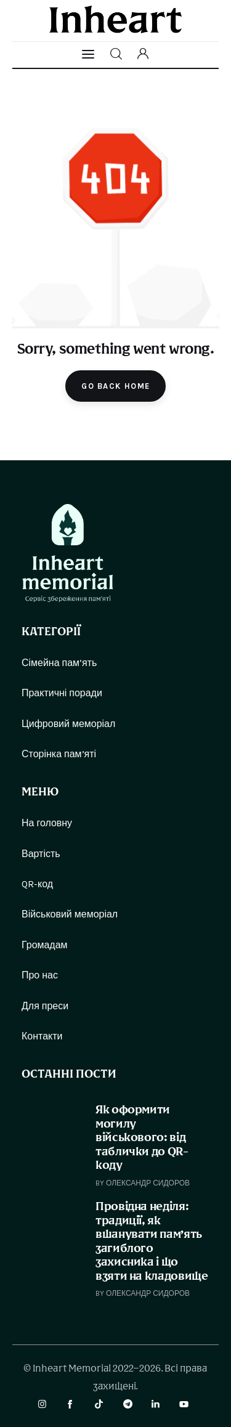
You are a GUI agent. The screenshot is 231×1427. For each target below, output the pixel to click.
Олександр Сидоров (148, 1183)
